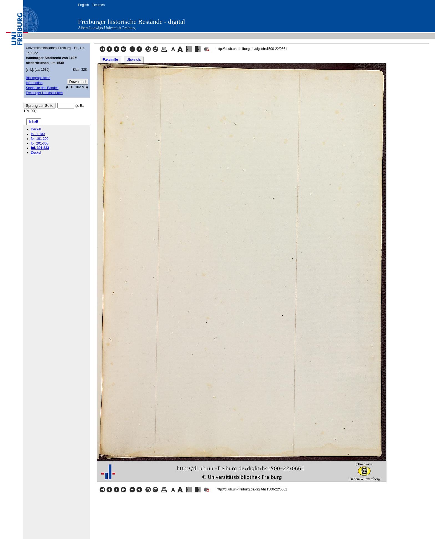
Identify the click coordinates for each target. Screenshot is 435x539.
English (83, 5)
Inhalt (33, 121)
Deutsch (98, 5)
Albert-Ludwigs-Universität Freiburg (107, 28)
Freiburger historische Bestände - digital (131, 21)
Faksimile (110, 60)
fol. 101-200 (39, 139)
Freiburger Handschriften (44, 93)
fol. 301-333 (40, 148)
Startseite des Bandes (42, 88)
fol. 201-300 (39, 143)
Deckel (36, 129)
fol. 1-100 (38, 134)
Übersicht (134, 60)
